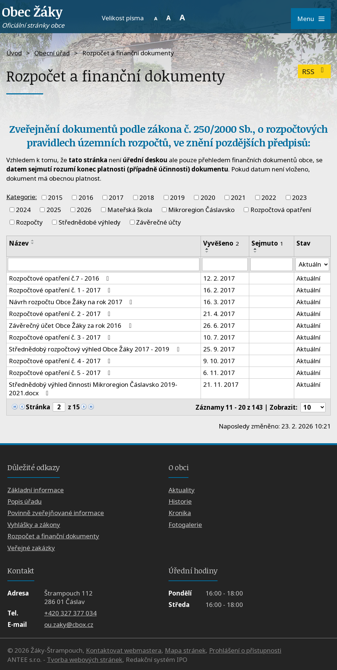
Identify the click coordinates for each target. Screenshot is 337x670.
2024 (23, 209)
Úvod (14, 53)
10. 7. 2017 (219, 337)
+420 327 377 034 (70, 613)
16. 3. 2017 (219, 302)
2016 (86, 197)
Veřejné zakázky (31, 548)
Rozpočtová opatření (280, 209)
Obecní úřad (52, 53)
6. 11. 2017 (219, 372)
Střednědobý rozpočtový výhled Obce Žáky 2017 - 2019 (95, 349)
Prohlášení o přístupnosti (245, 650)
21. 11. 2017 (221, 384)
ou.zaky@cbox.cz (68, 624)
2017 (116, 197)
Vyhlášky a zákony (33, 524)
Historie (180, 501)
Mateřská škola (129, 209)
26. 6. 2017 (219, 325)
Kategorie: (21, 196)
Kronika (179, 513)
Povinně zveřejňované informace (55, 513)
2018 (146, 197)
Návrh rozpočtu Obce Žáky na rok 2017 (72, 302)
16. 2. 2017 (219, 290)
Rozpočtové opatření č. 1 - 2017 (61, 290)
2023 (299, 197)
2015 (55, 197)
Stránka (38, 407)
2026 (84, 209)
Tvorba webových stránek (84, 659)
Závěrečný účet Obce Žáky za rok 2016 (71, 325)
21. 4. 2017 (219, 313)
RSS (314, 71)
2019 (177, 197)
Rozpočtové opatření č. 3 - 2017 (61, 337)
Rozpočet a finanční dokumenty (53, 536)
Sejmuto (267, 243)
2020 (208, 197)
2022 (268, 197)
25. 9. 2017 (219, 349)
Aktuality (181, 490)
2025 (53, 209)
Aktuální (308, 278)
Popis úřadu (24, 501)
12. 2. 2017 (219, 278)
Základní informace (35, 490)
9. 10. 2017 (219, 361)
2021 (238, 197)
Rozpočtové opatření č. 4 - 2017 (61, 361)
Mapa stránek (185, 650)
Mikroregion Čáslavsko (201, 209)
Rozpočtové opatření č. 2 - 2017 (61, 313)
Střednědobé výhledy (90, 222)
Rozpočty (29, 222)
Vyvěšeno (221, 243)
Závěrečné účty (158, 222)
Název (19, 243)
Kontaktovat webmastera (123, 650)
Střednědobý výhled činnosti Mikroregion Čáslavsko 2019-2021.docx (93, 388)
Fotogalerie (185, 524)
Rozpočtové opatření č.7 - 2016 (60, 278)
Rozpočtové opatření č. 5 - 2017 (61, 372)
